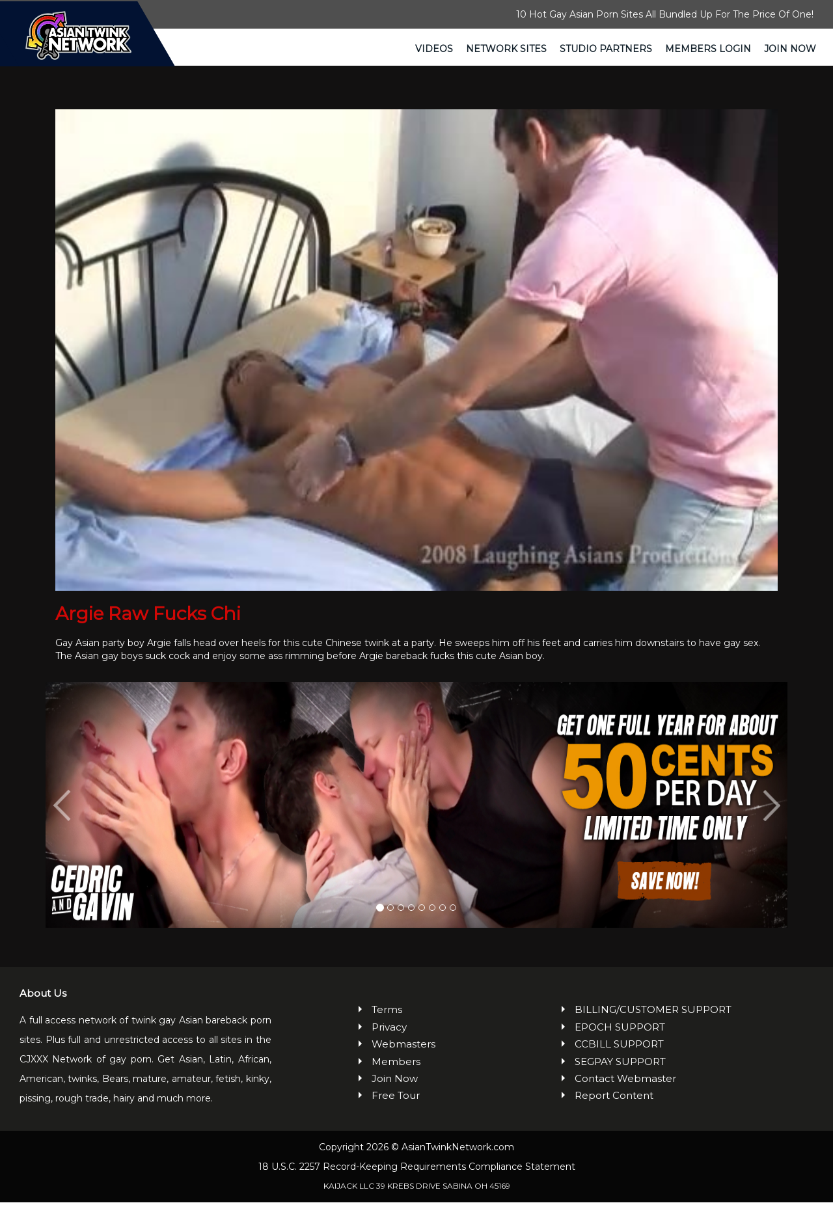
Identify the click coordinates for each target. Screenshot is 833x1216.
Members (396, 1075)
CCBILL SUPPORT (619, 1058)
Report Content (614, 1109)
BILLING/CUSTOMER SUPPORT (653, 1024)
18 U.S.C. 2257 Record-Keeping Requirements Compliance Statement (416, 1180)
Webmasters (403, 1058)
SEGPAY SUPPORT (620, 1075)
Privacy (389, 1040)
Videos (434, 49)
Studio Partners (606, 49)
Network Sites (506, 49)
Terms (387, 1024)
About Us (43, 1007)
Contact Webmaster (625, 1093)
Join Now (790, 49)
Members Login (708, 49)
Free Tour (396, 1109)
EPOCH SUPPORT (620, 1040)
